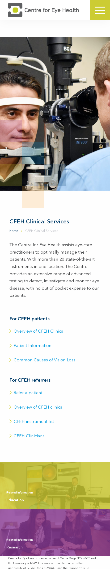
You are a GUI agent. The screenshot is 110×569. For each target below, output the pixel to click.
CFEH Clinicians (27, 436)
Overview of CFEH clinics (35, 407)
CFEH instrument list (31, 421)
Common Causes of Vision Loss (42, 360)
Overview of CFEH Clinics (36, 331)
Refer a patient (25, 392)
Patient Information (30, 345)
